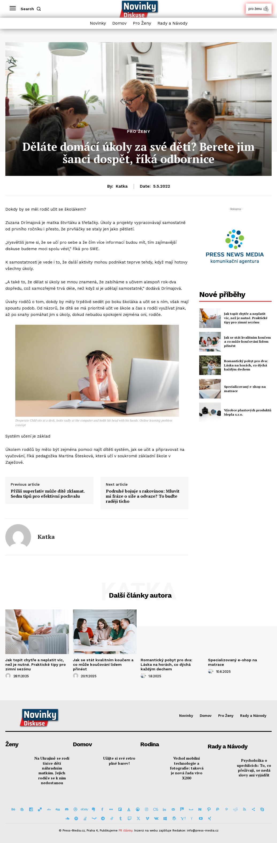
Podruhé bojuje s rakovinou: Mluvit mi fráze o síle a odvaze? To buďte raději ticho (142, 496)
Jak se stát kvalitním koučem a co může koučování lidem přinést (247, 341)
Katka (122, 186)
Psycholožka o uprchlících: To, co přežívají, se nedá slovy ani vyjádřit (254, 767)
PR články (125, 830)
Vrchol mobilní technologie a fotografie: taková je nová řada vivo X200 (186, 767)
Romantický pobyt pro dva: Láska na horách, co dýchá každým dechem (245, 365)
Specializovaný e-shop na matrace (232, 662)
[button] (32, 8)
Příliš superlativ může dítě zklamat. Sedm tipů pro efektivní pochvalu (47, 494)
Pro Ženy (138, 131)
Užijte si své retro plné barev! (119, 760)
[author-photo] (8, 676)
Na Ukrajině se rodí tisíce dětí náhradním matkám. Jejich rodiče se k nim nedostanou (52, 770)
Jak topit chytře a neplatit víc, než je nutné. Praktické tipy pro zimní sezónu (247, 318)
